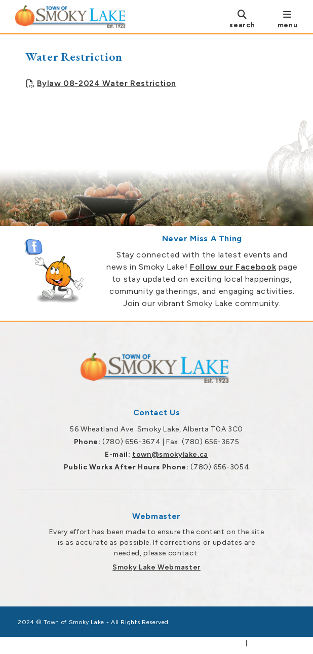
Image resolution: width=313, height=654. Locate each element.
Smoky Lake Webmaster (156, 567)
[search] (242, 18)
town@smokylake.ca (170, 454)
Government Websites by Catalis (189, 643)
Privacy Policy (272, 643)
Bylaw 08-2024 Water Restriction (106, 83)
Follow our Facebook (233, 267)
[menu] (287, 18)
